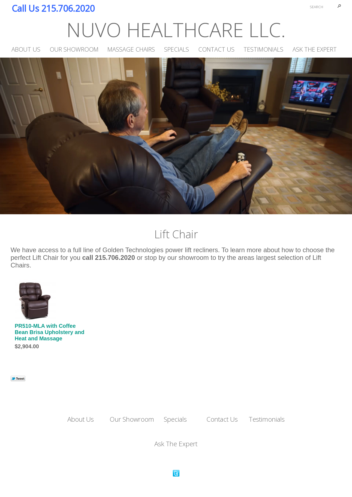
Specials (176, 49)
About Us (25, 49)
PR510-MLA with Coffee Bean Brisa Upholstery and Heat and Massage (50, 332)
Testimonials (263, 49)
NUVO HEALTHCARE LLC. (176, 29)
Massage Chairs (131, 49)
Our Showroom (74, 49)
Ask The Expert (315, 49)
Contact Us (216, 49)
